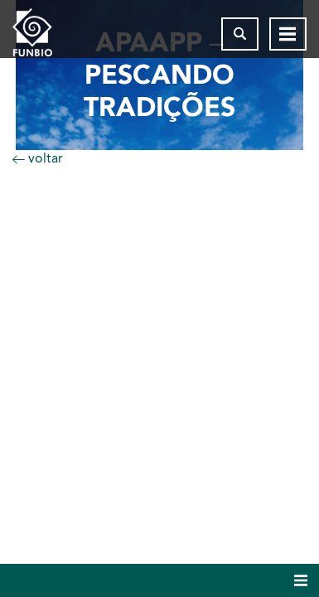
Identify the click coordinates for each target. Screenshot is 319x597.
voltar (37, 158)
